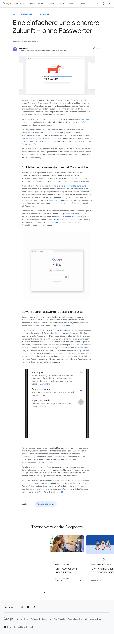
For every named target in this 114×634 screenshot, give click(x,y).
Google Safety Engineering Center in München (41, 138)
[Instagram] (21, 605)
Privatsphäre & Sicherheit (45, 504)
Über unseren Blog (93, 617)
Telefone (54, 222)
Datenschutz (22, 617)
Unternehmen (26, 14)
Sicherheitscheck (55, 200)
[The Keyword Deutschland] (14, 14)
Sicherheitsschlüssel (74, 216)
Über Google (59, 617)
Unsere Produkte (74, 617)
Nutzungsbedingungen (41, 617)
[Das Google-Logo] (8, 617)
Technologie (43, 14)
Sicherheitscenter (43, 489)
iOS (82, 330)
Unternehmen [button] (73, 3)
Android (63, 330)
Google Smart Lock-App (63, 219)
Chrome (56, 330)
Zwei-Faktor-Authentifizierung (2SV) (71, 186)
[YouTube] (28, 605)
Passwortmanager (34, 330)
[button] (97, 48)
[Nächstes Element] (103, 558)
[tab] (44, 591)
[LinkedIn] (34, 605)
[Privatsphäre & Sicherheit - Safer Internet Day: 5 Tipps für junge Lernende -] (28, 560)
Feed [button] (83, 3)
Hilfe (7, 625)
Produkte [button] (62, 3)
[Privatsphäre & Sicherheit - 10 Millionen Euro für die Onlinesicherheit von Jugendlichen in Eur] (86, 560)
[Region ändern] (32, 625)
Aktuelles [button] (52, 3)
